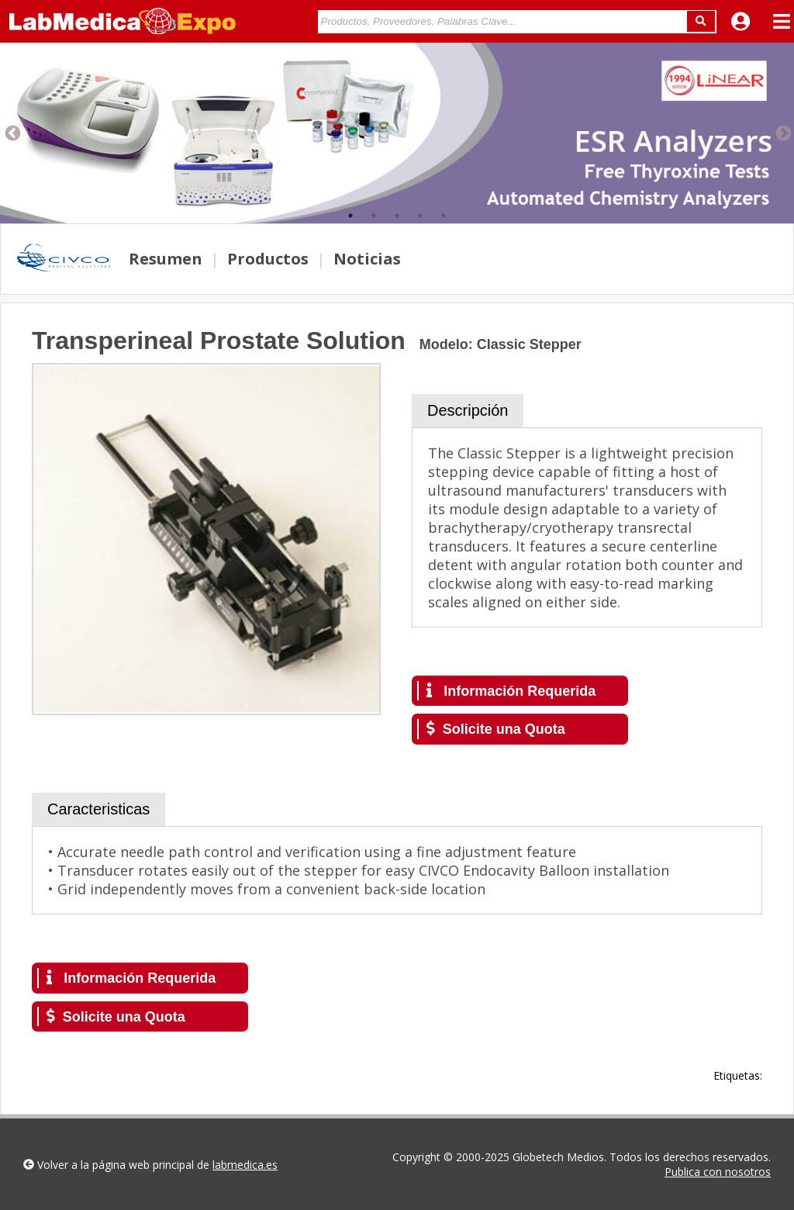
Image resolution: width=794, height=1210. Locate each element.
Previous (11, 132)
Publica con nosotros (718, 1171)
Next (782, 132)
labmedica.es (245, 1164)
